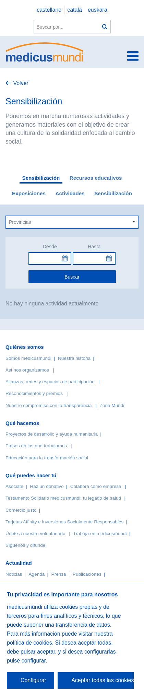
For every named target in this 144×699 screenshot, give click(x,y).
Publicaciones (87, 574)
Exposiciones (29, 193)
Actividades (69, 193)
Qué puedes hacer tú (30, 475)
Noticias (13, 574)
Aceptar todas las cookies (102, 680)
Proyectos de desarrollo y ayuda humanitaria (51, 434)
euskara (97, 10)
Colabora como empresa (95, 486)
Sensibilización (41, 178)
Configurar (33, 680)
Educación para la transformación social (46, 457)
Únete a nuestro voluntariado (35, 533)
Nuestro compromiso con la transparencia (48, 405)
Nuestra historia (74, 358)
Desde (50, 246)
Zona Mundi (112, 405)
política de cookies (29, 643)
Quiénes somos (24, 347)
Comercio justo (21, 510)
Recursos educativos (96, 178)
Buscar (72, 277)
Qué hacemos (22, 423)
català (74, 10)
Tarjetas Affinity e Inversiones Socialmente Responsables (64, 521)
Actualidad (18, 563)
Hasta (94, 246)
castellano (49, 10)
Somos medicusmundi (28, 358)
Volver (20, 83)
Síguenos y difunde (25, 545)
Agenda (37, 574)
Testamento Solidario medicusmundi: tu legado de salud (63, 498)
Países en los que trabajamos (36, 445)
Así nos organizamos (27, 370)
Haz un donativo (46, 486)
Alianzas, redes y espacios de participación (50, 381)
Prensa (58, 574)
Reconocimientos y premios (34, 393)
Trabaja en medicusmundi (100, 533)
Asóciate (14, 486)
